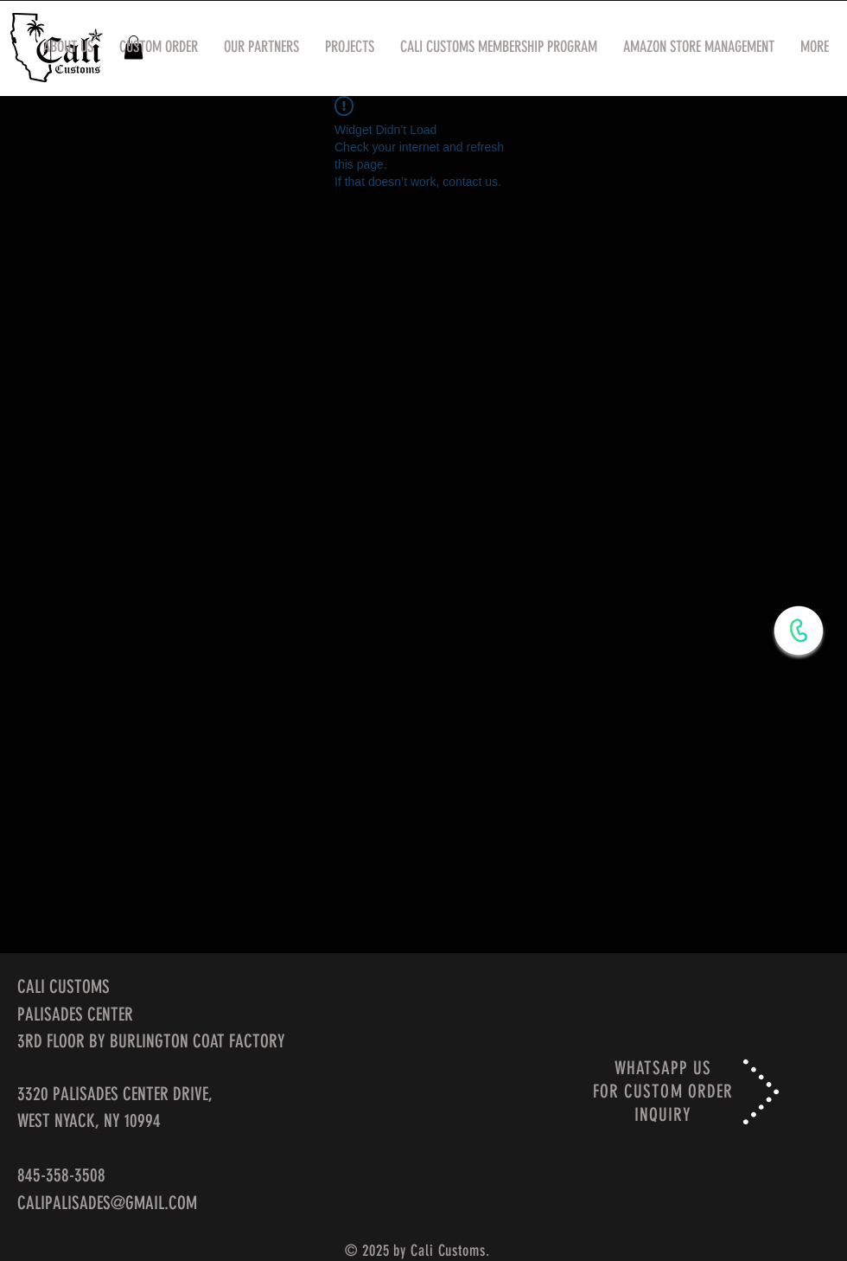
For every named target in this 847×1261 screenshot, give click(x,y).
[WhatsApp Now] (798, 630)
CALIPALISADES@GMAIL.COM (107, 1202)
